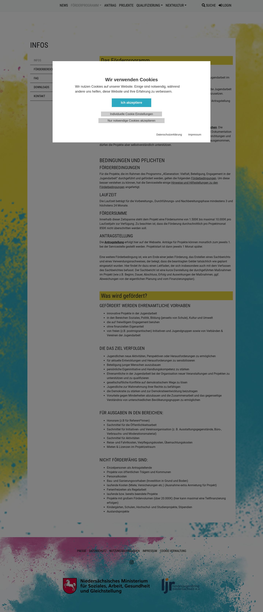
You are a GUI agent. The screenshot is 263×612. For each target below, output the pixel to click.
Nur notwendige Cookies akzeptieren (131, 120)
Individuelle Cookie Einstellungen (131, 114)
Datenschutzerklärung (169, 134)
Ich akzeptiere (131, 102)
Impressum (194, 134)
